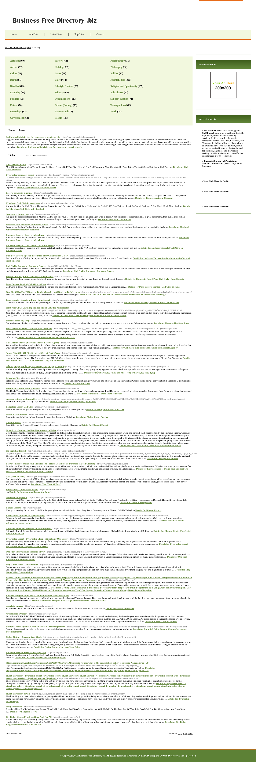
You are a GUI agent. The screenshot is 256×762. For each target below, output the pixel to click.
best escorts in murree (17, 214)
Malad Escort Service (16, 414)
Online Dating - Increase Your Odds (23, 637)
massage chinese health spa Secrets (23, 399)
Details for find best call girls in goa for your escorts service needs (49, 147)
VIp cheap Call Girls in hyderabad (23, 203)
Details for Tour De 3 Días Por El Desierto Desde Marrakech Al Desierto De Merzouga (123, 294)
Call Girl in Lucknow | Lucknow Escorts (26, 266)
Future (14, 105)
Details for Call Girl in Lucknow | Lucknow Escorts (88, 271)
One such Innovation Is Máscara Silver (25, 551)
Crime (13, 73)
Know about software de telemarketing (25, 515)
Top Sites (79, 34)
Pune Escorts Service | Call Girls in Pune (26, 284)
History (59, 60)
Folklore (14, 98)
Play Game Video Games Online (22, 564)
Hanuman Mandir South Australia (23, 388)
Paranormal (61, 111)
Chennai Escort (13, 422)
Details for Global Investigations (136, 502)
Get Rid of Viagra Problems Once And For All (29, 717)
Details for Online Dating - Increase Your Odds (57, 647)
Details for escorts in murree (120, 608)
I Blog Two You (188, 755)
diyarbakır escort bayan (18, 693)
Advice (14, 67)
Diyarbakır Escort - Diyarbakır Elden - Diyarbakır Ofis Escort (37, 538)
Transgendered (118, 105)
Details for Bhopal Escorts (148, 510)
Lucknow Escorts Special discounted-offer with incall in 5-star (37, 255)
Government (17, 117)
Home (14, 34)
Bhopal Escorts (13, 507)
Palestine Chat (13, 378)
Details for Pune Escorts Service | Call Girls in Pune (154, 286)
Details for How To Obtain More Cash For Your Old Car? (46, 337)
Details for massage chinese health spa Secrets (73, 401)
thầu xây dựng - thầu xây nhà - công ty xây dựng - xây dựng (36, 366)
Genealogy (16, 111)
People (58, 117)
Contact (100, 34)
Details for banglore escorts (23, 711)
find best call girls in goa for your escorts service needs (33, 137)
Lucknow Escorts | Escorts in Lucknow (25, 235)
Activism (15, 60)
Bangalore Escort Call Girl (19, 406)
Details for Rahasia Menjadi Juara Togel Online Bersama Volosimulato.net (69, 600)
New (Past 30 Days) (15, 476)
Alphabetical (42, 155)
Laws (58, 79)
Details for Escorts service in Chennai (153, 198)
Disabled (15, 86)
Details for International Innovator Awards (31, 492)
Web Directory (170, 755)
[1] (179, 733)
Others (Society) (63, 105)
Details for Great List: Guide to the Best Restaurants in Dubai (150, 445)
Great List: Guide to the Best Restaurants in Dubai (31, 430)
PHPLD (145, 755)
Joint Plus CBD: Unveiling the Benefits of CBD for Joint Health (37, 307)
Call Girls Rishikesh (16, 164)
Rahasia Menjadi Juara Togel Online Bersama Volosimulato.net (37, 595)
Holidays (59, 67)
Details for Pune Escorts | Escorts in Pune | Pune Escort (151, 302)
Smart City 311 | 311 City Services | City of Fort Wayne (33, 353)
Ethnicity (15, 92)
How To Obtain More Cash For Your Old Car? (29, 328)
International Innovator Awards (22, 489)
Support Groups (119, 98)
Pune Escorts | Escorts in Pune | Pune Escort (28, 300)
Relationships (117, 79)
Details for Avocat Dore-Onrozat (161, 621)
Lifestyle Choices (64, 86)
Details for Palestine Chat (77, 383)
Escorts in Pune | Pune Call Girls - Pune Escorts (30, 276)
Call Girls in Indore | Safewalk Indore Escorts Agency (32, 342)
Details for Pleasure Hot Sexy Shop (171, 323)
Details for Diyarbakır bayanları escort (36, 187)
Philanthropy (117, 60)
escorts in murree (14, 606)
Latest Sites (56, 34)
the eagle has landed (16, 450)
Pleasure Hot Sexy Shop (18, 320)
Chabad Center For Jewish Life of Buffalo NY (29, 528)
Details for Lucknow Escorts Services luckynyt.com (40, 657)
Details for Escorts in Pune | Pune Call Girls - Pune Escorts (154, 279)
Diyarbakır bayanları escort (20, 175)
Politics (114, 73)
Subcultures (116, 92)
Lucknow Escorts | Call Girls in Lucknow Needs (30, 245)
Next (190, 733)
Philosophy (116, 67)
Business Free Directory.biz (57, 20)
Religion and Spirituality (123, 86)
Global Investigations (16, 497)
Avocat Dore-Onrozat (16, 613)
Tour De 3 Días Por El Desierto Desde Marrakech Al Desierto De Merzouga (43, 292)
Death (13, 79)
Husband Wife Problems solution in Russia (27, 224)
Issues (58, 73)
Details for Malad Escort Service (92, 417)
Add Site (33, 34)
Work (113, 111)
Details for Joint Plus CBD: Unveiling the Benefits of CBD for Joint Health (89, 315)
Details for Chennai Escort (94, 425)
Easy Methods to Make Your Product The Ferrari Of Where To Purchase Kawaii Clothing (50, 463)
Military (59, 92)
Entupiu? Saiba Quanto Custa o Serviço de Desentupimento (35, 626)
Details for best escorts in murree (114, 219)
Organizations (62, 98)
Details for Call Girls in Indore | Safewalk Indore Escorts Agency (145, 347)
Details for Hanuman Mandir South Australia (99, 393)
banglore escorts (14, 706)
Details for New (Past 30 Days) (46, 484)
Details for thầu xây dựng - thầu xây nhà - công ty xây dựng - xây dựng (119, 372)
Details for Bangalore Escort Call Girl (105, 409)
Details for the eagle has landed (162, 458)
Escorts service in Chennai (19, 193)
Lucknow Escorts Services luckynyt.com (26, 652)
